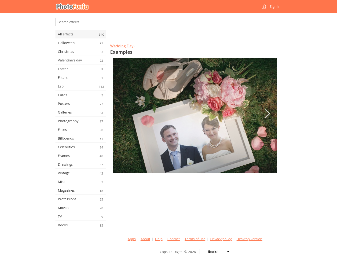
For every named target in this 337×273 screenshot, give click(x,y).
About (145, 238)
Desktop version (249, 238)
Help (159, 238)
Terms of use (195, 238)
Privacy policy (221, 238)
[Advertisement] (195, 29)
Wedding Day (121, 46)
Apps (132, 238)
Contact (173, 238)
